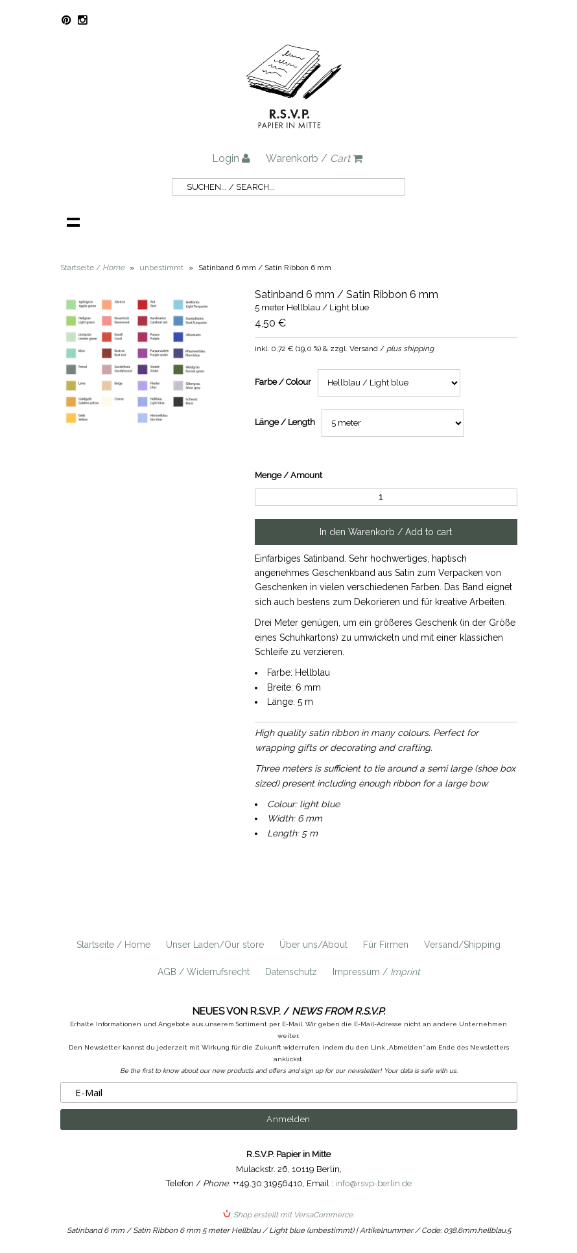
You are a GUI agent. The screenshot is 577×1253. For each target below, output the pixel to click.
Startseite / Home (113, 944)
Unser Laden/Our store (215, 944)
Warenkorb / (314, 158)
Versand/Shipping (462, 944)
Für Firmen (385, 944)
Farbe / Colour (283, 382)
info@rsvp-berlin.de (373, 1183)
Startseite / (92, 267)
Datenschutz (291, 972)
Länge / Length (285, 422)
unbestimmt (161, 267)
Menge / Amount (288, 475)
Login (231, 158)
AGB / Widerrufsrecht (204, 972)
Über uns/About (313, 944)
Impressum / (376, 972)
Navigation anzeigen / (73, 222)
